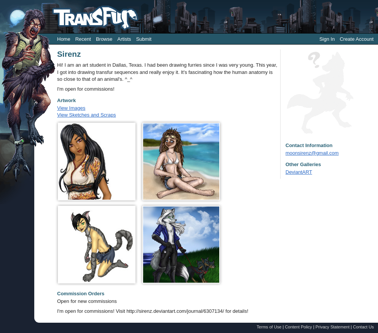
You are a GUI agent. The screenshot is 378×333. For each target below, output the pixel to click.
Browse (104, 39)
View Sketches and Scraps (86, 115)
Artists (124, 39)
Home (63, 39)
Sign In (327, 39)
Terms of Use (269, 327)
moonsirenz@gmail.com (312, 153)
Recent (83, 39)
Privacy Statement (333, 327)
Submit (143, 39)
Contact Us (363, 327)
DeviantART (298, 172)
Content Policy (298, 327)
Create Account (356, 39)
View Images (71, 108)
